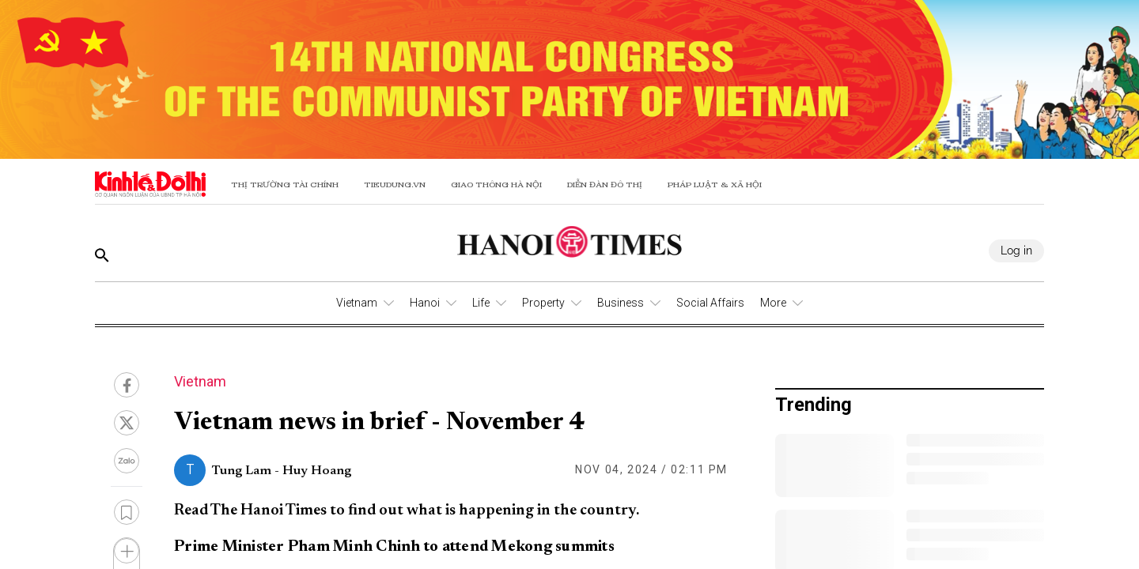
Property (543, 302)
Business (620, 302)
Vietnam (356, 302)
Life (481, 302)
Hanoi (425, 302)
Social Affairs (710, 302)
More (773, 302)
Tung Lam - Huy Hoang (281, 471)
